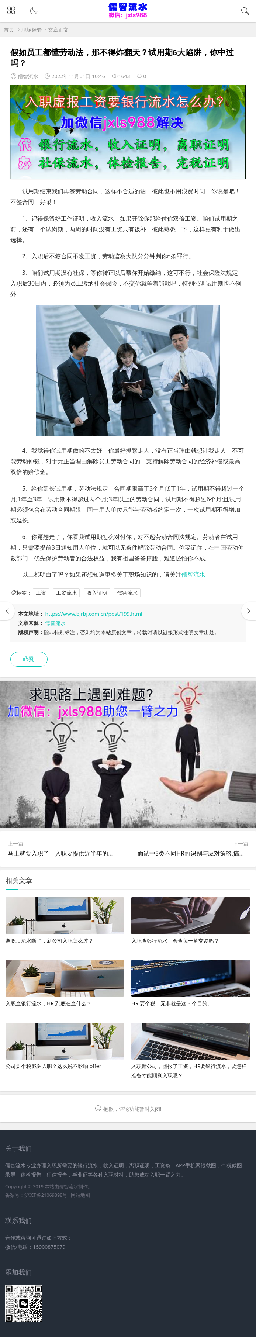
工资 (41, 592)
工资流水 (66, 592)
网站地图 (80, 1195)
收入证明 (97, 592)
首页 (9, 29)
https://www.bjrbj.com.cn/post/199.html (93, 613)
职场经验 (31, 29)
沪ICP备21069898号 (45, 1195)
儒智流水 (193, 574)
